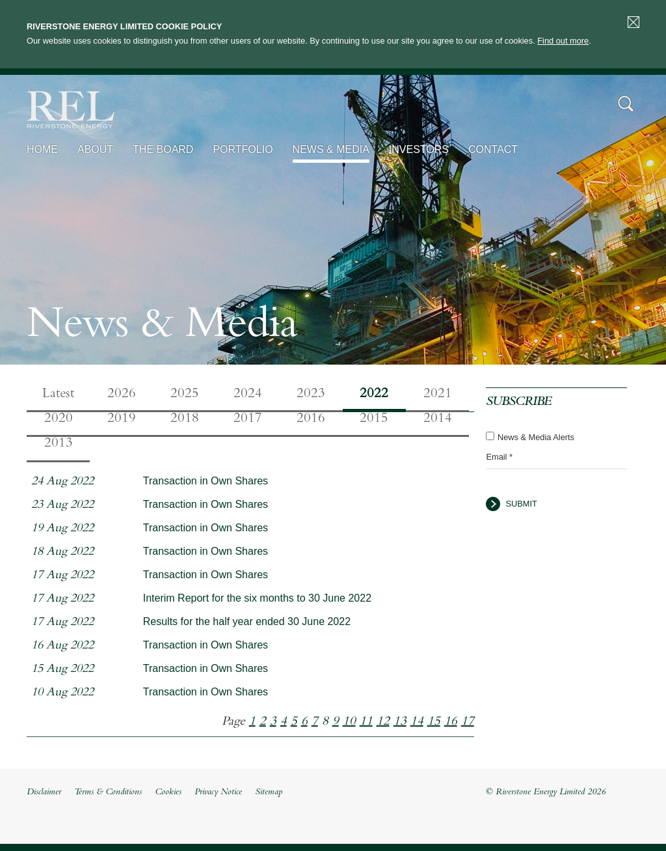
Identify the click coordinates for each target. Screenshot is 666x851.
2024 (247, 394)
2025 (184, 394)
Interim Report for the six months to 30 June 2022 (257, 598)
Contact (493, 149)
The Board (163, 149)
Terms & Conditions (108, 792)
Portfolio (243, 149)
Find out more (563, 41)
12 (383, 722)
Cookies (168, 792)
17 (467, 722)
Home (42, 149)
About (95, 149)
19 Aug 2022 (62, 529)
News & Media (331, 149)
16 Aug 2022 (62, 646)
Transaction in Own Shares (205, 480)
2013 (58, 444)
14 (416, 722)
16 (450, 722)
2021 (437, 394)
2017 (247, 419)
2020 (58, 419)
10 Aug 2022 (62, 693)
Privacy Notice (218, 792)
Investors (419, 149)
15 (433, 722)
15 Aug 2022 (62, 669)
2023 (311, 394)
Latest (58, 394)
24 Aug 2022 (62, 482)
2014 (437, 419)
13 (399, 722)
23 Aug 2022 (62, 505)
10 (349, 722)
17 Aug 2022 (62, 576)
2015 (374, 419)
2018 (184, 419)
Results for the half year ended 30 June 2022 (247, 621)
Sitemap (268, 792)
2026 (121, 394)
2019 (121, 419)
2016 (311, 419)
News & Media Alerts (536, 437)
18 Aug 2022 (62, 552)
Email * (499, 457)
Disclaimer (44, 792)
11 (366, 722)
